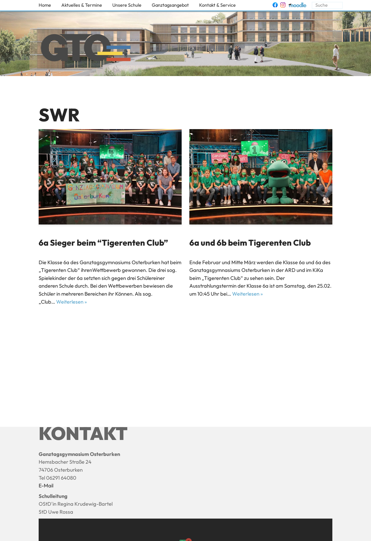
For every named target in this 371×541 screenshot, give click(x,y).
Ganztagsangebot (170, 5)
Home (45, 5)
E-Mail (46, 485)
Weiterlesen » (71, 301)
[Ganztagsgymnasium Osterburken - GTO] (86, 49)
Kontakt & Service (217, 5)
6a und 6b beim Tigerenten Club (250, 242)
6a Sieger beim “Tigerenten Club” (103, 242)
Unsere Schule (126, 5)
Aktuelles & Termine (81, 5)
